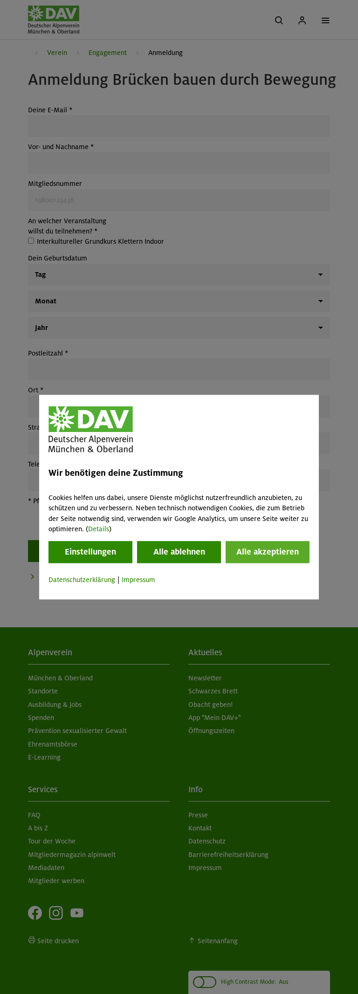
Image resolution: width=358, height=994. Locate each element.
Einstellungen (90, 552)
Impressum (138, 580)
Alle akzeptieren (267, 552)
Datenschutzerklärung (81, 580)
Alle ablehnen (179, 552)
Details (98, 529)
